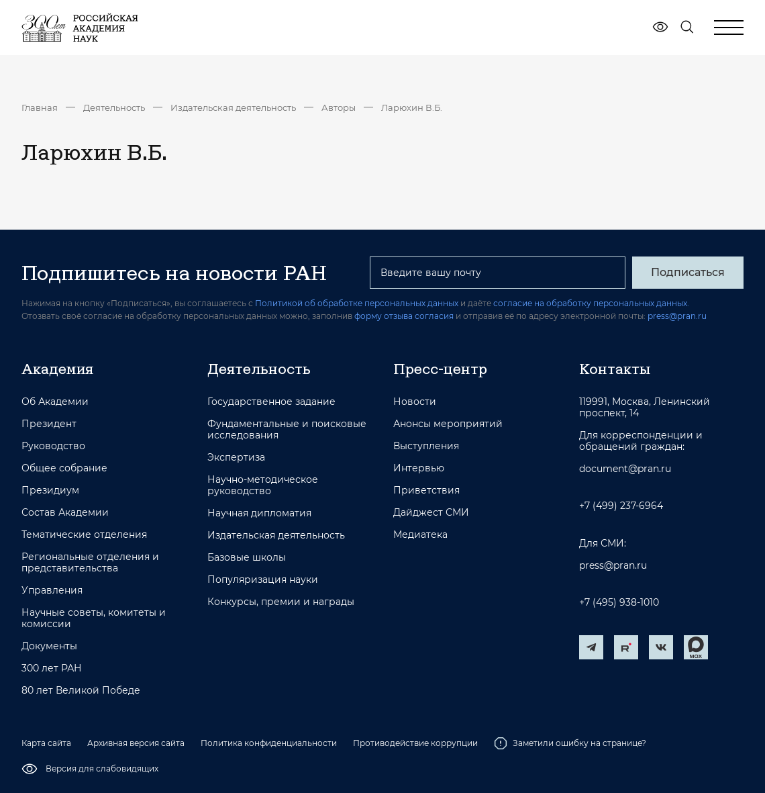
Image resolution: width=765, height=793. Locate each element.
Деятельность (114, 107)
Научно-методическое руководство (262, 485)
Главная (39, 107)
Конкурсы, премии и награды (280, 602)
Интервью (418, 468)
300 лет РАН (51, 668)
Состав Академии (65, 512)
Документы (49, 646)
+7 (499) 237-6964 (621, 506)
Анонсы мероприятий (448, 424)
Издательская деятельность (233, 107)
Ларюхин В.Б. (411, 107)
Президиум (50, 490)
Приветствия (426, 490)
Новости (414, 402)
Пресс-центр (440, 368)
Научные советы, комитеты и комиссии (93, 618)
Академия (57, 368)
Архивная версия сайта (136, 743)
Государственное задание (271, 402)
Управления (52, 590)
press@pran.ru (677, 316)
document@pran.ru (625, 469)
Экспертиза (236, 457)
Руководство (53, 446)
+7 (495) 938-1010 (619, 602)
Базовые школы (246, 557)
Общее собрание (64, 468)
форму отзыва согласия (404, 316)
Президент (48, 424)
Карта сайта (46, 743)
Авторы (338, 107)
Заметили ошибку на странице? (570, 743)
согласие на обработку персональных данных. (591, 303)
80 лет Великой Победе (80, 690)
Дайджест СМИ (431, 512)
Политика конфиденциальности (269, 743)
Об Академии (55, 402)
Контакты (614, 368)
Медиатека (420, 535)
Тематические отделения (84, 535)
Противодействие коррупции (415, 743)
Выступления (426, 446)
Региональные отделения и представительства (90, 562)
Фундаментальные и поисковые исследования (286, 429)
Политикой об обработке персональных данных (356, 303)
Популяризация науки (262, 580)
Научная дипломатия (259, 513)
